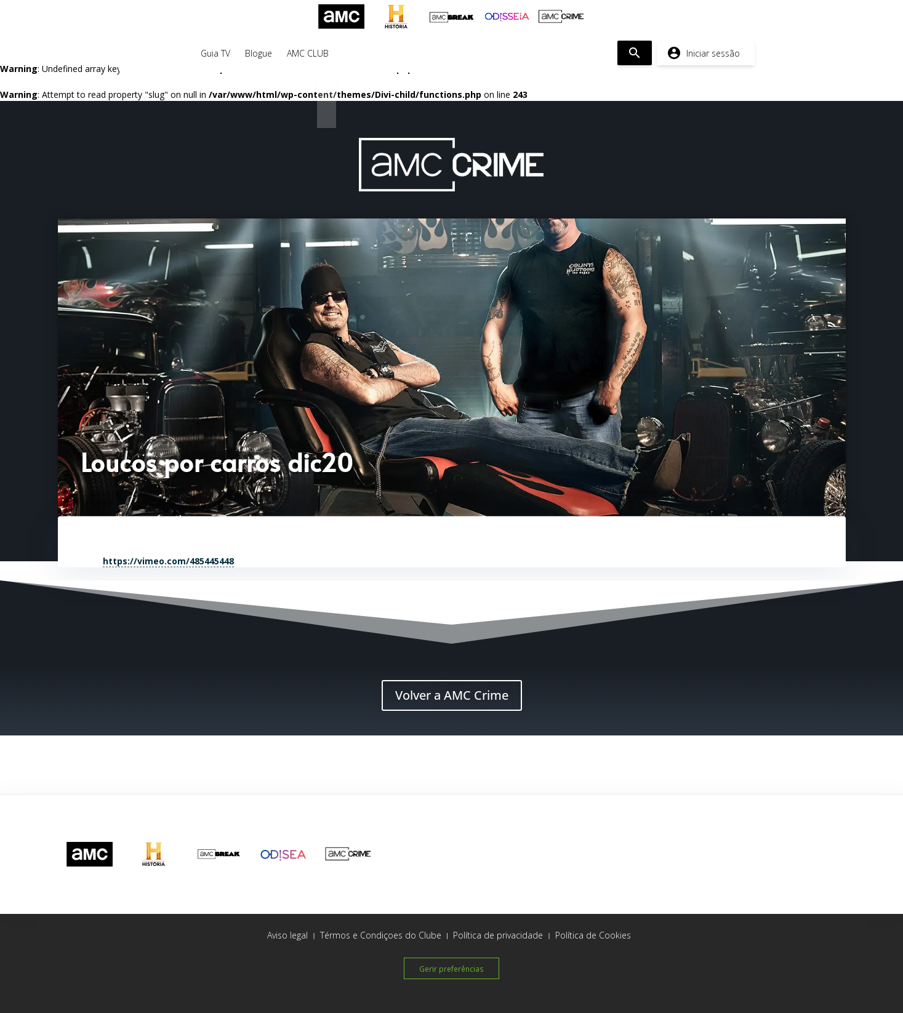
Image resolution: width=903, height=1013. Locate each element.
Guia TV (215, 53)
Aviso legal (287, 935)
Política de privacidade (498, 935)
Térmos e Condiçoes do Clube (380, 935)
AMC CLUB (308, 53)
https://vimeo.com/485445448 (168, 560)
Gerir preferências (451, 967)
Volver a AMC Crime (451, 695)
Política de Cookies (593, 935)
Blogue (258, 53)
